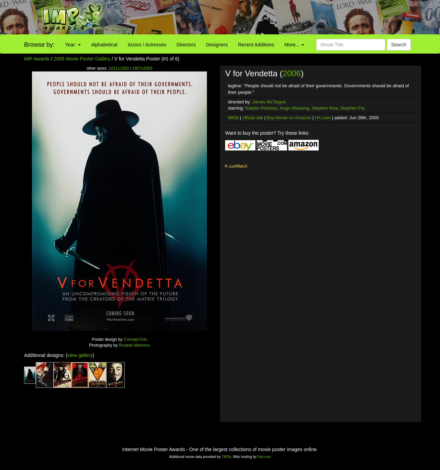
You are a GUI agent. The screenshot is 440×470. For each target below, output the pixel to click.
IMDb (233, 117)
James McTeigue (269, 101)
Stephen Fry (352, 108)
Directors (186, 44)
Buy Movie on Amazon (289, 117)
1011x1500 (119, 68)
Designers (217, 44)
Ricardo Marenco (134, 345)
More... (294, 44)
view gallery (79, 355)
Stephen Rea (324, 108)
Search (398, 44)
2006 (292, 73)
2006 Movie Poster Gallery (82, 58)
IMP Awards (37, 58)
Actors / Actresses (147, 44)
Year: (73, 44)
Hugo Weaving (294, 108)
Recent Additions (256, 44)
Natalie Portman (261, 108)
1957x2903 (142, 68)
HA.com (323, 117)
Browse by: (39, 44)
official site (252, 117)
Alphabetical (104, 44)
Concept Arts (135, 339)
